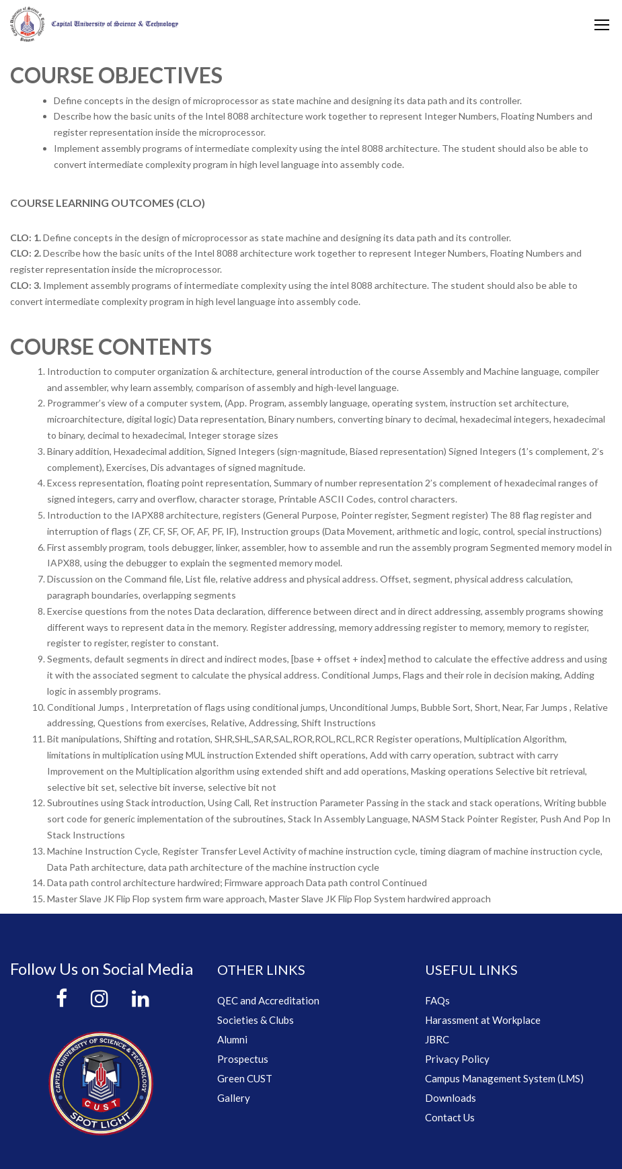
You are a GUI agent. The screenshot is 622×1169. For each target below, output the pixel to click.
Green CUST (244, 1078)
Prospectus (242, 1059)
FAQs (437, 1000)
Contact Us (450, 1117)
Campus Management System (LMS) (504, 1078)
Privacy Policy (457, 1059)
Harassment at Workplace (483, 1020)
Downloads (450, 1098)
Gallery (233, 1098)
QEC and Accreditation (268, 1000)
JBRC (437, 1039)
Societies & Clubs (255, 1020)
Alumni (232, 1039)
